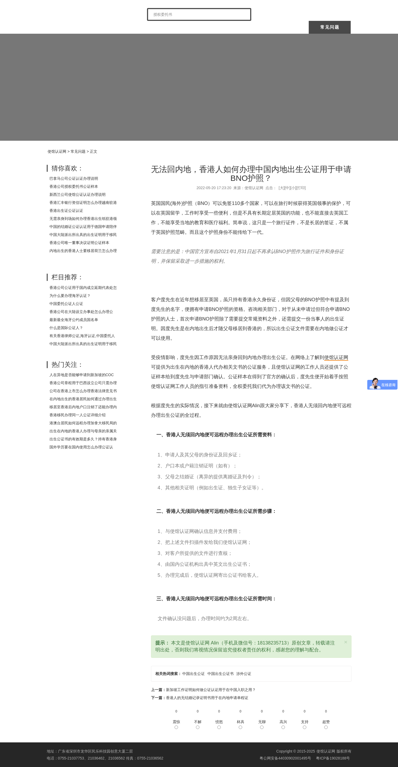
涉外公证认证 (244, 27)
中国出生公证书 (220, 673)
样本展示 (287, 27)
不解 (198, 724)
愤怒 (219, 724)
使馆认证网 (68, 27)
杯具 (240, 724)
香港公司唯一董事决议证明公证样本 (79, 243)
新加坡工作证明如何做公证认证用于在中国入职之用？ (211, 690)
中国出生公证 (193, 673)
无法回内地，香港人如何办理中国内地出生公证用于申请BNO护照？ (251, 173)
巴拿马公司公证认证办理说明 (73, 178)
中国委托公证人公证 (156, 27)
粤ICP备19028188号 (333, 758)
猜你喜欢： (68, 168)
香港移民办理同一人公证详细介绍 (77, 415)
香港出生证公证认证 (66, 210)
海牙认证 (201, 27)
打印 (301, 188)
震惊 (176, 724)
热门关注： (68, 364)
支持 (304, 724)
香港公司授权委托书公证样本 (73, 186)
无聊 (262, 724)
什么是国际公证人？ (66, 328)
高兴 (283, 724)
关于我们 (110, 27)
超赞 (326, 724)
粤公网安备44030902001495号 (284, 758)
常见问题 (329, 27)
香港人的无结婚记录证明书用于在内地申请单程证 (207, 698)
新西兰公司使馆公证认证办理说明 (77, 194)
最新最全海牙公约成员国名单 (73, 320)
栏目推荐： (68, 277)
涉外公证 (243, 673)
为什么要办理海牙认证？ (70, 295)
